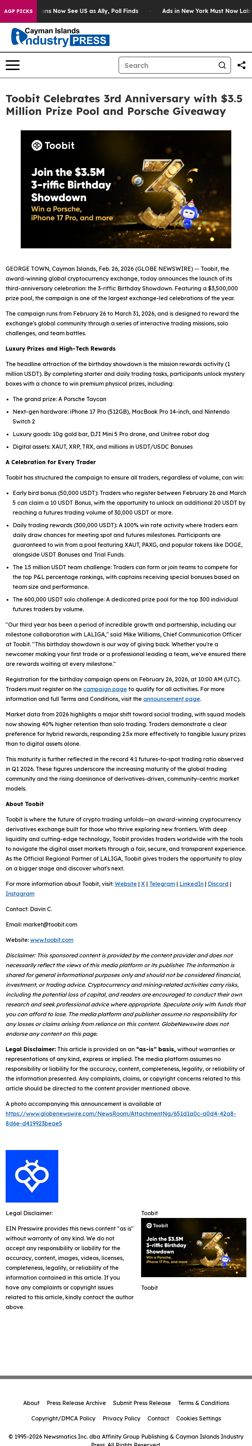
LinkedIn (191, 883)
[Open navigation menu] (13, 65)
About (31, 1402)
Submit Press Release (142, 1402)
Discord (218, 883)
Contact (158, 1418)
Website (126, 883)
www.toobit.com (51, 939)
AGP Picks (18, 11)
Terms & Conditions (203, 1402)
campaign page (105, 689)
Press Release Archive (76, 1402)
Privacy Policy (121, 1418)
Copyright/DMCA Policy (63, 1418)
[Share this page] (241, 65)
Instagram (20, 893)
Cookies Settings (198, 1418)
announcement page (171, 698)
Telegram (162, 883)
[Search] (166, 65)
